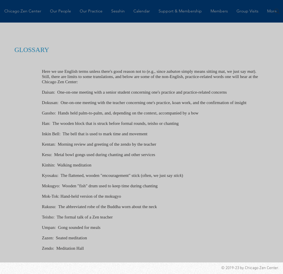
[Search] (277, 11)
